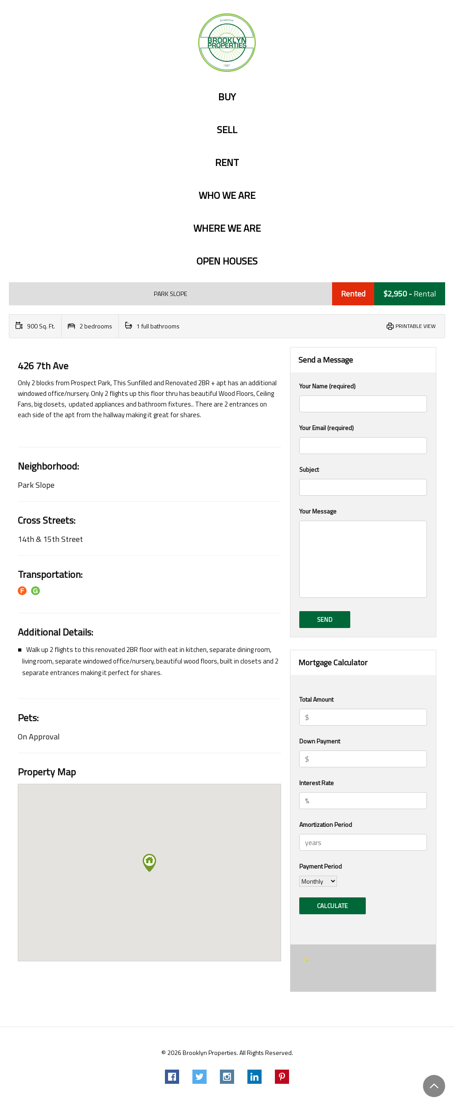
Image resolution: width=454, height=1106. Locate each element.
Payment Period (320, 866)
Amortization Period (325, 824)
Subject (363, 480)
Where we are (227, 228)
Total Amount (316, 699)
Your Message (363, 553)
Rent (227, 162)
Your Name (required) (363, 396)
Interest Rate (316, 782)
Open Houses (227, 261)
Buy (227, 97)
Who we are (227, 195)
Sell (227, 129)
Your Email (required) (363, 438)
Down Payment (319, 741)
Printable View (415, 326)
